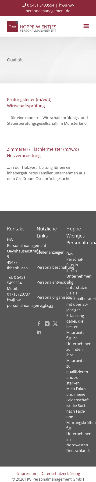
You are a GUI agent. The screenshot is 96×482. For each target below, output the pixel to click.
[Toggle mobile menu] (86, 26)
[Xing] (47, 323)
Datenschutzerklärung (60, 473)
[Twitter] (55, 323)
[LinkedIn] (39, 332)
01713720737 (18, 294)
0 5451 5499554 (38, 5)
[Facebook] (39, 323)
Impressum (27, 473)
